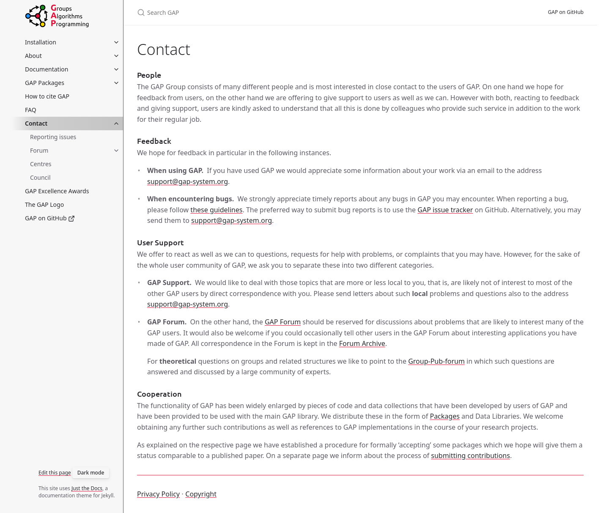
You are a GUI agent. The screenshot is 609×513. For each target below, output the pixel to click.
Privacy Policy (158, 494)
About (33, 56)
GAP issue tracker (445, 209)
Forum (39, 150)
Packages (444, 416)
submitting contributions (470, 455)
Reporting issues (53, 137)
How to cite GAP (47, 96)
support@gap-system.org (187, 181)
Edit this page (54, 472)
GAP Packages (44, 83)
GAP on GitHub (50, 218)
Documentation (46, 69)
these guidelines (216, 209)
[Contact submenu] (116, 123)
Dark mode (90, 472)
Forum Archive (362, 343)
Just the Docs (86, 488)
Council (40, 177)
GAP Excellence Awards (57, 191)
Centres (41, 164)
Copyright (201, 494)
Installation (40, 42)
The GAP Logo (44, 204)
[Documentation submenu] (116, 69)
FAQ (30, 110)
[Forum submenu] (116, 150)
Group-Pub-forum (436, 361)
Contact (36, 123)
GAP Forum (283, 321)
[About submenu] (116, 56)
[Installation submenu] (116, 42)
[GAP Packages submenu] (116, 83)
